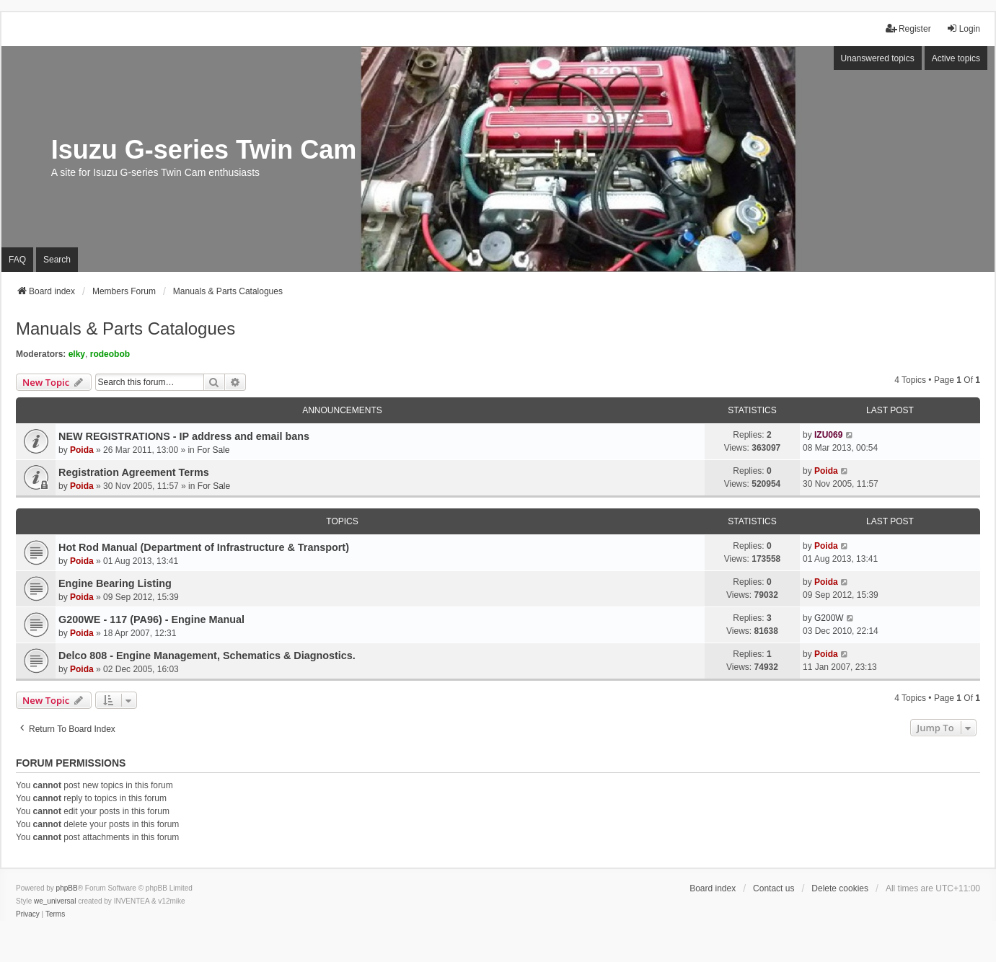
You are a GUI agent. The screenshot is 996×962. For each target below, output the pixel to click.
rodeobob (110, 354)
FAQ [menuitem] (17, 260)
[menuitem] (28, 914)
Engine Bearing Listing (115, 583)
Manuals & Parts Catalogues (125, 328)
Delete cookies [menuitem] (839, 888)
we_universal (55, 901)
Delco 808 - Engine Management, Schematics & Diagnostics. (207, 655)
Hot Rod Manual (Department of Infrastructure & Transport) (203, 547)
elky (77, 354)
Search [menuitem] (57, 260)
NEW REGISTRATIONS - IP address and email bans (183, 436)
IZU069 (828, 435)
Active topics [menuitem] (956, 58)
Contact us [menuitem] (773, 888)
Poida (82, 450)
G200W (829, 618)
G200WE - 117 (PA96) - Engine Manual (151, 619)
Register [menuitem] (908, 28)
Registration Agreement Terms (133, 472)
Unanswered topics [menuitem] (878, 58)
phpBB (67, 888)
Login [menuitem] (963, 28)
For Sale (213, 450)
